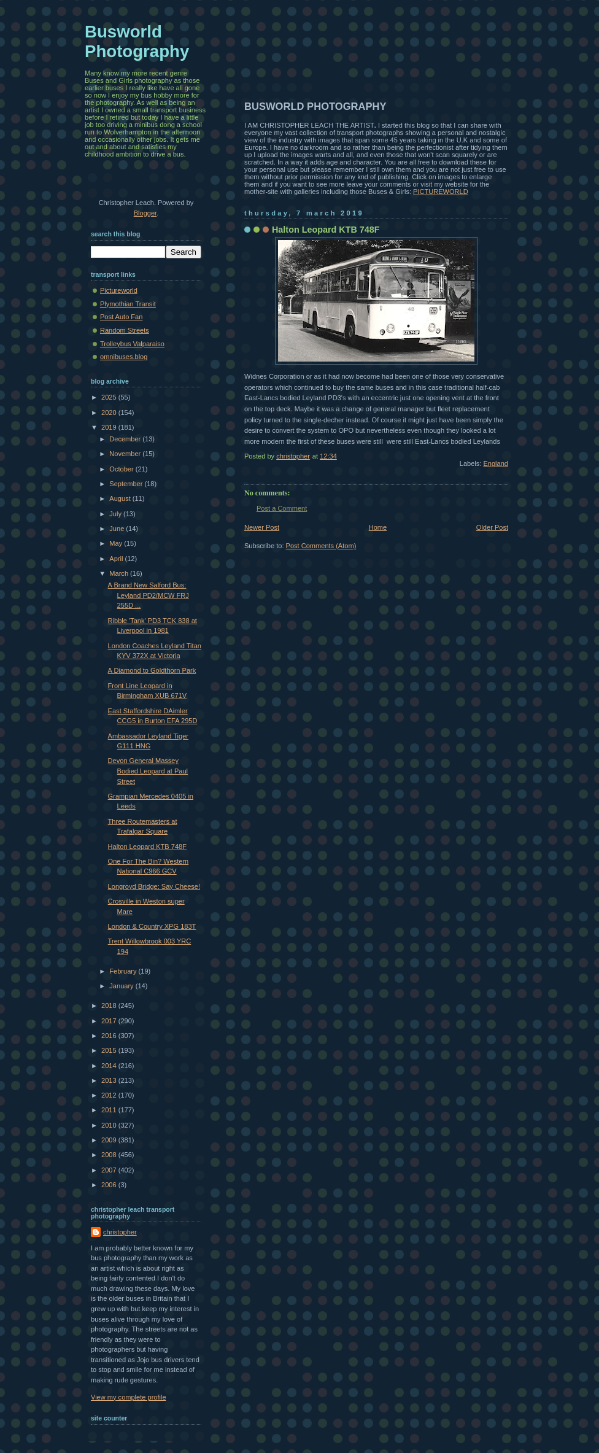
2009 (109, 1140)
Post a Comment (282, 508)
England (495, 463)
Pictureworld (118, 290)
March (119, 573)
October (122, 469)
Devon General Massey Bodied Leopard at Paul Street (148, 771)
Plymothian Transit (128, 304)
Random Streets (124, 330)
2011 (109, 1110)
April (117, 558)
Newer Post (261, 527)
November (125, 453)
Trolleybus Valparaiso (132, 343)
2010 (109, 1125)
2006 (109, 1184)
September (126, 483)
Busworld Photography (137, 41)
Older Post (492, 527)
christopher (120, 1232)
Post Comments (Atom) (321, 545)
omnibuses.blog (123, 356)
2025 (109, 397)
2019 (109, 427)
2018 (109, 1005)
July (116, 513)
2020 (109, 412)
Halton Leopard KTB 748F (147, 846)
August (120, 498)
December (125, 439)
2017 (109, 1021)
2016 (109, 1035)
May (116, 543)
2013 (109, 1080)
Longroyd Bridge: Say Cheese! (154, 886)
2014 (109, 1065)
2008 (109, 1154)
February (123, 971)
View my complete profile (128, 1397)
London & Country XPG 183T (152, 926)
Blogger (145, 213)
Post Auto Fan (121, 316)
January (122, 986)
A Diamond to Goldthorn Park (152, 670)
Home (378, 527)
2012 (109, 1095)
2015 (109, 1050)
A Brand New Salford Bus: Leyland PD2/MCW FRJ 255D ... (148, 595)
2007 (109, 1170)
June (117, 528)
